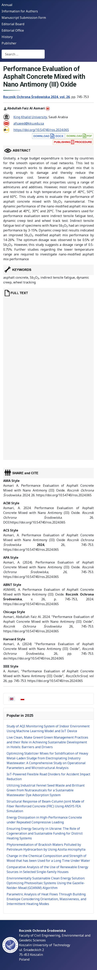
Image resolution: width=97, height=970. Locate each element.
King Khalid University (30, 117)
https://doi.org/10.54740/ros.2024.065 (41, 130)
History (7, 37)
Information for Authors (20, 11)
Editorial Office (13, 30)
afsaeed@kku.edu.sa (28, 123)
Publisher (9, 43)
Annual (7, 5)
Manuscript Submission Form (24, 17)
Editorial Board (13, 24)
